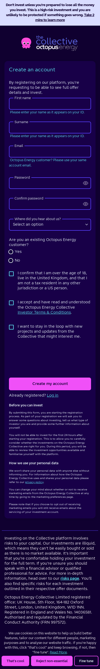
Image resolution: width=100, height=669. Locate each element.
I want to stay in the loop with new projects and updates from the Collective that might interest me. (50, 331)
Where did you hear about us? (37, 219)
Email (18, 146)
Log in (52, 395)
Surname (21, 122)
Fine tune (86, 661)
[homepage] (50, 42)
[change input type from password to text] (85, 183)
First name (22, 98)
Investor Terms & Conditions (44, 312)
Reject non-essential (52, 661)
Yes (18, 251)
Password (22, 177)
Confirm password (28, 198)
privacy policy (34, 482)
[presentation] (50, 358)
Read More (58, 652)
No (17, 260)
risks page (70, 578)
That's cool (15, 661)
